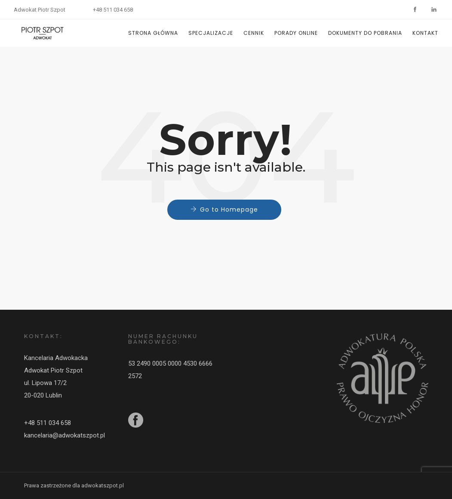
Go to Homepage (229, 209)
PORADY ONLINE (296, 33)
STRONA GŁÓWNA (153, 33)
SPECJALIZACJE (210, 33)
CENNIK (253, 33)
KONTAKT (425, 33)
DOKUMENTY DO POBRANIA (365, 33)
